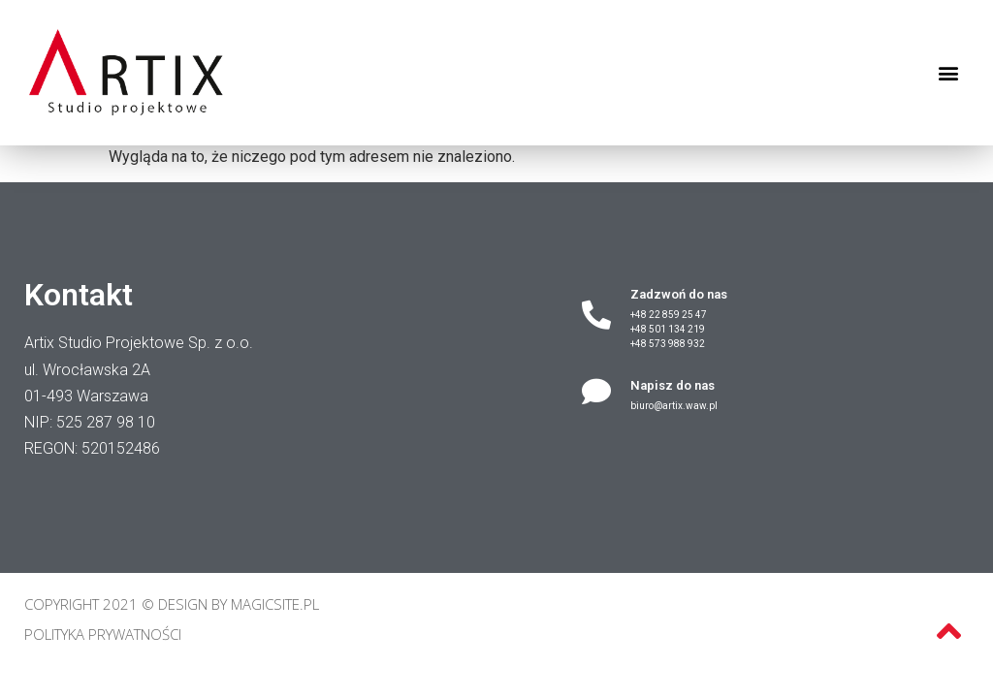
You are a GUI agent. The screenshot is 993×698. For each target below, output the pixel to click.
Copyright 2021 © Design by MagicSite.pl (171, 604)
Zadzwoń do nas (678, 294)
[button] (948, 73)
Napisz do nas (672, 385)
